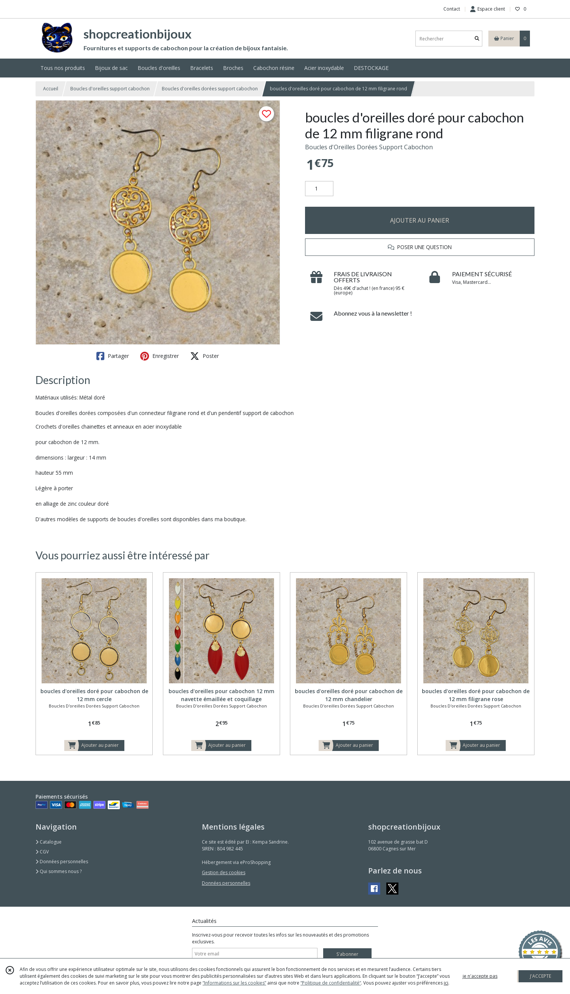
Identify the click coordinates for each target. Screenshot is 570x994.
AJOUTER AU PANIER (419, 220)
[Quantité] (319, 188)
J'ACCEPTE (540, 976)
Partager (112, 356)
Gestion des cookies (223, 872)
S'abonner (347, 954)
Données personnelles (62, 861)
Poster (204, 356)
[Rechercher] (477, 38)
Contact (451, 9)
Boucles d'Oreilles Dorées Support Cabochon (369, 147)
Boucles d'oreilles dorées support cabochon (210, 88)
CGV (42, 851)
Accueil (50, 88)
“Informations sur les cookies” (234, 983)
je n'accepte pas (480, 976)
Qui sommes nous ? (59, 871)
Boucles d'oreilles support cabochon (110, 88)
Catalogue (49, 842)
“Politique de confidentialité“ (330, 983)
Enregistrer (159, 356)
